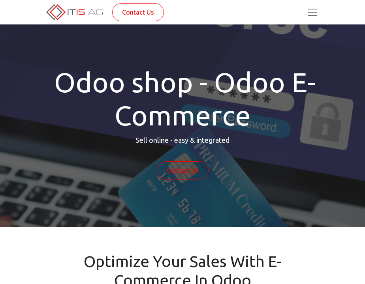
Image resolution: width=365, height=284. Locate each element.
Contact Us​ (183, 170)
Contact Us (138, 12)
